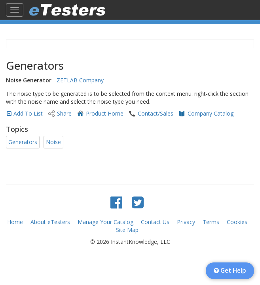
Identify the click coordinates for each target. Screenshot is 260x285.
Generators (22, 142)
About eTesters (50, 222)
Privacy (186, 222)
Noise (53, 142)
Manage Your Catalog (105, 222)
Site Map (127, 230)
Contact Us (155, 222)
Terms (211, 222)
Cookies (237, 222)
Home (15, 222)
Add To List (28, 113)
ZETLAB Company (80, 80)
